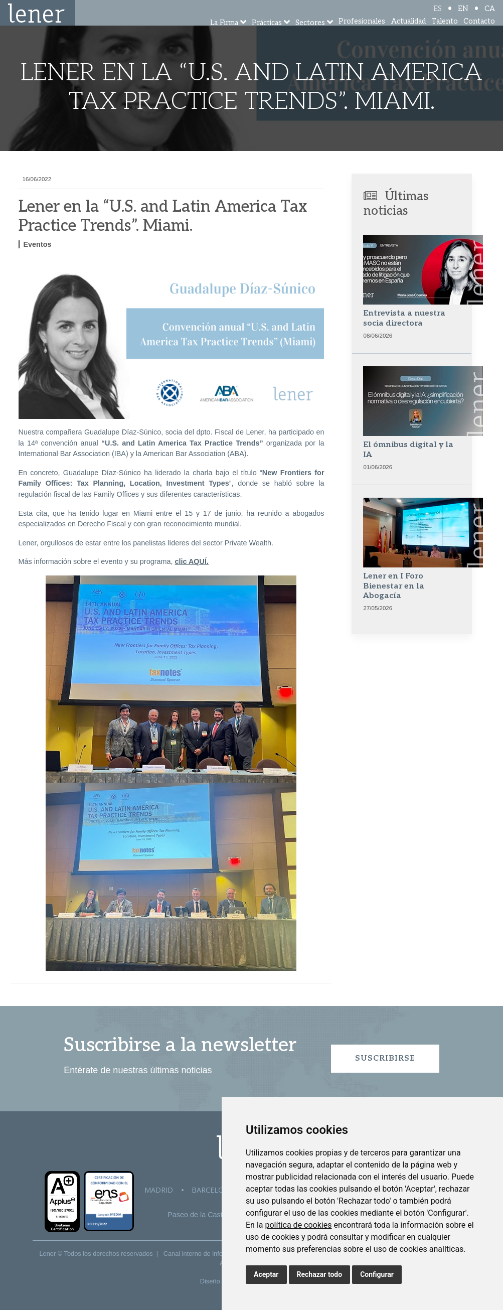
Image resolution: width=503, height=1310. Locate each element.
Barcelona (213, 1190)
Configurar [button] (377, 1274)
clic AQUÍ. (191, 561)
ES (437, 16)
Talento (444, 35)
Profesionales (362, 35)
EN (463, 16)
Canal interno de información (204, 1253)
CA (489, 16)
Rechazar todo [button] (320, 1274)
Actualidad (408, 35)
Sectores (310, 36)
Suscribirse (385, 1058)
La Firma (224, 36)
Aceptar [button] (266, 1274)
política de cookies (298, 1225)
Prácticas (267, 36)
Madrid (158, 1190)
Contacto (479, 35)
